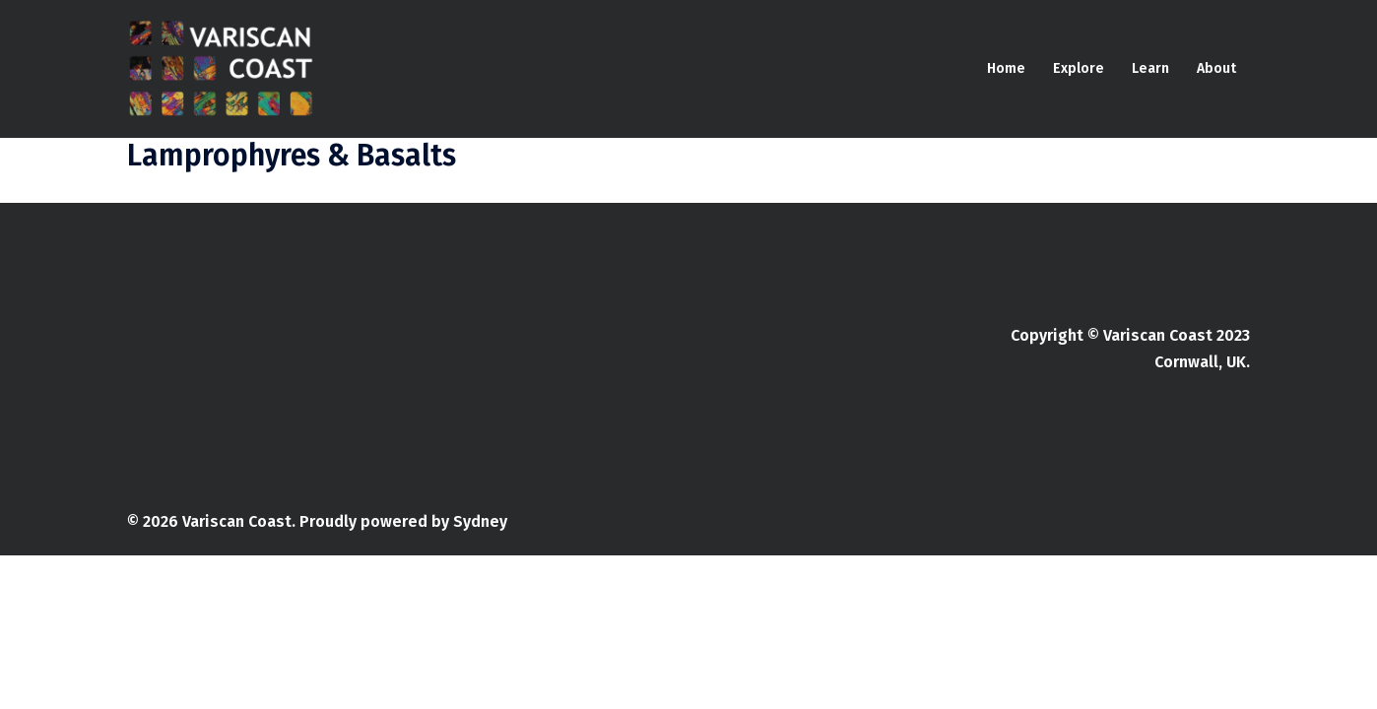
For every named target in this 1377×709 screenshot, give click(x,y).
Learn (1150, 68)
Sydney (480, 521)
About (1216, 68)
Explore (1078, 68)
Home (1006, 68)
